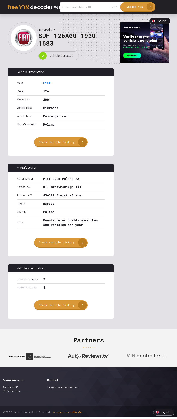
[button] (159, 21)
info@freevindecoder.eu (63, 389)
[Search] (92, 7)
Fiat (47, 83)
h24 (79, 413)
